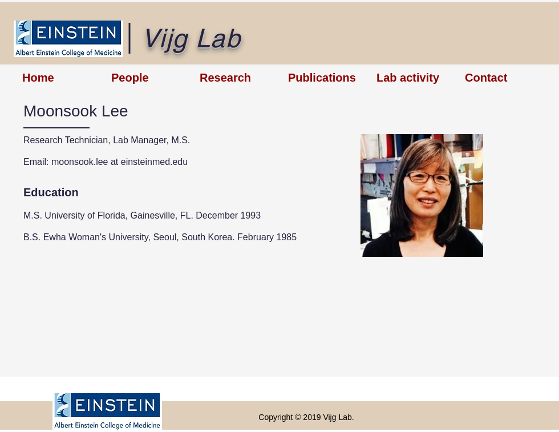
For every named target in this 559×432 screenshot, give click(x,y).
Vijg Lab (191, 38)
